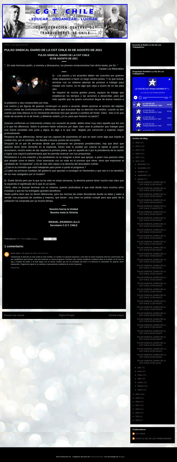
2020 (137, 394)
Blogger (122, 457)
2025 (137, 146)
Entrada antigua (116, 315)
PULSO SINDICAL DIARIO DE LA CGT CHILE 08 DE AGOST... (151, 320)
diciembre (142, 164)
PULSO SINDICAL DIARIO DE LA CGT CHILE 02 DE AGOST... (151, 356)
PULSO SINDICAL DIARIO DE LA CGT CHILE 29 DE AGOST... (151, 189)
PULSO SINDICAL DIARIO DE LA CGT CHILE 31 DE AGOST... (151, 183)
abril (140, 379)
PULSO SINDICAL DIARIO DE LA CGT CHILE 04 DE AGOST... (151, 344)
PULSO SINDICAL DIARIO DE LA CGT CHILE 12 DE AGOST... (151, 296)
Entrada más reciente (14, 315)
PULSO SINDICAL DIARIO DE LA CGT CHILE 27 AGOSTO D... (151, 207)
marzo (140, 382)
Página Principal (66, 315)
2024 (137, 150)
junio (140, 371)
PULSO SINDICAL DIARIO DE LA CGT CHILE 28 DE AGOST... (151, 201)
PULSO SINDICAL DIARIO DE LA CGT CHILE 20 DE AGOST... (151, 249)
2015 (137, 413)
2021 (137, 161)
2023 (137, 154)
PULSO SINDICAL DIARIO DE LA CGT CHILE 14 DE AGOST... (151, 284)
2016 (137, 409)
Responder (15, 268)
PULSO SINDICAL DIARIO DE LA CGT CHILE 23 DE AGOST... (151, 231)
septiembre (142, 175)
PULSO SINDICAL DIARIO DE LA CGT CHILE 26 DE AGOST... (151, 213)
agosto (141, 179)
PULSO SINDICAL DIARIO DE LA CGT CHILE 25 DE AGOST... (151, 219)
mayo (140, 375)
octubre (141, 172)
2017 (137, 405)
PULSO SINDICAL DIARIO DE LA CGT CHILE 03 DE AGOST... (151, 350)
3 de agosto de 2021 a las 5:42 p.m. (35, 253)
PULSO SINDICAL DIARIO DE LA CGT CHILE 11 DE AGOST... (151, 302)
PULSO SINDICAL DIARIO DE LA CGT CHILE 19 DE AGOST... (151, 255)
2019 (137, 398)
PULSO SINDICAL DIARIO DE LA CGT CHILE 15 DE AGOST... (151, 278)
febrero (141, 386)
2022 (137, 157)
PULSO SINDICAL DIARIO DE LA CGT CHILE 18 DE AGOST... (151, 261)
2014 (137, 416)
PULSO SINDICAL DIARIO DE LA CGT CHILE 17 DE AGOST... (151, 266)
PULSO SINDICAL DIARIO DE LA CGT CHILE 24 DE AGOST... (151, 225)
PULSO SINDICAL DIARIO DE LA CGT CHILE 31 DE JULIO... (151, 362)
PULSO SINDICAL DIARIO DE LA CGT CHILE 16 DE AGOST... (151, 272)
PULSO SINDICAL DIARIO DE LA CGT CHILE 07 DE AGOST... (151, 326)
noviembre (142, 168)
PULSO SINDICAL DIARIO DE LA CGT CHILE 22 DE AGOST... (151, 237)
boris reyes (15, 253)
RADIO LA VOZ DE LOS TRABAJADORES (153, 438)
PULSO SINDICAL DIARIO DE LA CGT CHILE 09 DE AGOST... (151, 314)
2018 (137, 402)
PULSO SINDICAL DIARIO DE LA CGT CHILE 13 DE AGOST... (151, 290)
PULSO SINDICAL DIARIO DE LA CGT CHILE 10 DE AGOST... (151, 308)
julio (139, 367)
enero (140, 390)
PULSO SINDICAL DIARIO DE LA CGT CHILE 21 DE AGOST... (151, 243)
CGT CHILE (140, 434)
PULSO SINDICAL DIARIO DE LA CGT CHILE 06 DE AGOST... (151, 332)
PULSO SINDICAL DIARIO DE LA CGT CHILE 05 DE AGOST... (151, 338)
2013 (137, 420)
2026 (137, 143)
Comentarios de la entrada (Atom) (69, 324)
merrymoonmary (96, 457)
